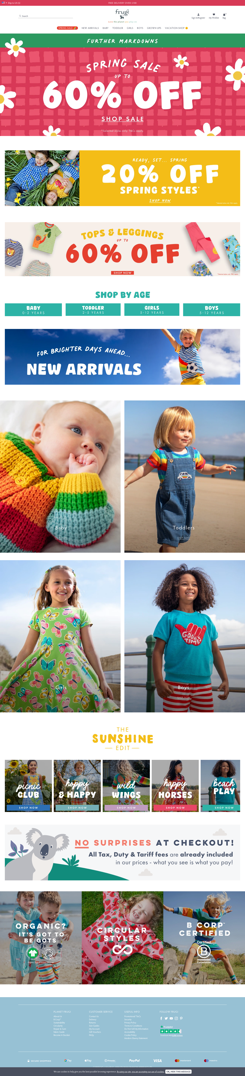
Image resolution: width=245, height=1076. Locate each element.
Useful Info (132, 1011)
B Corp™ (57, 1019)
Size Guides (94, 1025)
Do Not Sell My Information (136, 1028)
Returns (92, 1022)
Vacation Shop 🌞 (176, 28)
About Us (58, 1016)
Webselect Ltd (145, 1067)
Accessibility (129, 1031)
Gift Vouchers (95, 1031)
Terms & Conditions (133, 1025)
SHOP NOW (61, 537)
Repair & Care (60, 1028)
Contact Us (94, 1016)
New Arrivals (90, 28)
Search (23, 16)
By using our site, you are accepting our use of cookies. (140, 1071)
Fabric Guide (59, 1031)
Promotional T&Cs (132, 1016)
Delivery (92, 1019)
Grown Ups (154, 28)
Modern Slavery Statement (136, 1038)
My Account (94, 1028)
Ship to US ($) (11, 2)
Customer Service (101, 1011)
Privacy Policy (130, 1022)
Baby (106, 28)
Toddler (117, 28)
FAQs (91, 1035)
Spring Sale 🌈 (67, 28)
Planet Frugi (62, 1011)
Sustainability (59, 1022)
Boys (140, 28)
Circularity (58, 1025)
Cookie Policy (130, 1035)
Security (127, 1019)
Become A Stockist (62, 1035)
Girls (130, 28)
